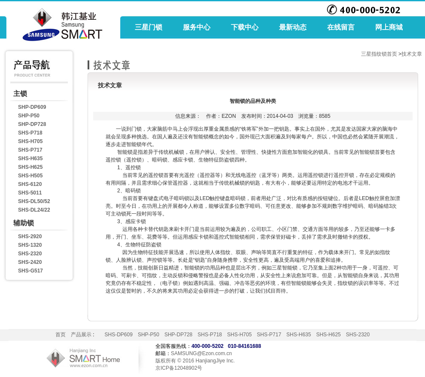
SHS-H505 (30, 176)
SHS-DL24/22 (34, 210)
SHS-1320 (30, 245)
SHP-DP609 (32, 107)
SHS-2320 (30, 254)
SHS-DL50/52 (34, 201)
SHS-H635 (30, 159)
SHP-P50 (28, 116)
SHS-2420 (30, 262)
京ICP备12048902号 (178, 368)
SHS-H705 (30, 141)
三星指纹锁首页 (379, 54)
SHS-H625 (30, 167)
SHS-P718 (30, 133)
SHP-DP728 (32, 124)
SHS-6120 (30, 184)
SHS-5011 (30, 193)
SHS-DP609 (119, 335)
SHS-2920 (30, 236)
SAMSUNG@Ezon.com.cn (201, 353)
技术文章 (411, 54)
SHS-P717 (30, 150)
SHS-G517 (30, 271)
